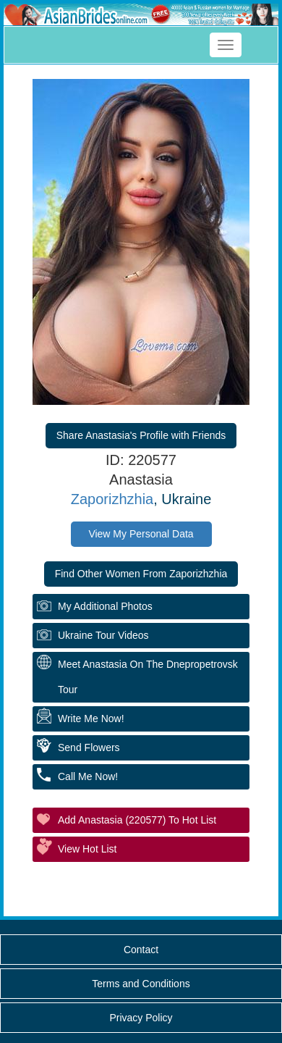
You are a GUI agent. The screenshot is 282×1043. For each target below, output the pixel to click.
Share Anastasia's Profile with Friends (141, 435)
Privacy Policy (140, 1017)
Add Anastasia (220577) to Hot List (137, 820)
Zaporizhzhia (112, 499)
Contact (141, 949)
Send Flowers (89, 747)
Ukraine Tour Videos (103, 635)
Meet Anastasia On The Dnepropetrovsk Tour (148, 676)
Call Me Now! (88, 776)
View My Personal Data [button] (140, 534)
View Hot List (87, 849)
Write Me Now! (91, 718)
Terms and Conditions (140, 983)
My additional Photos (105, 606)
